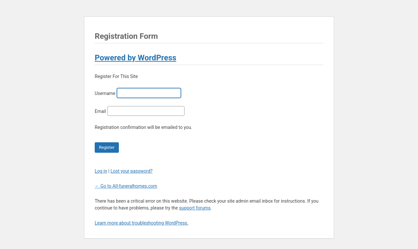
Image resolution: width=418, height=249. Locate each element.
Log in (101, 171)
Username (105, 93)
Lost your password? (131, 171)
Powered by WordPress (135, 57)
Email (100, 111)
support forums (195, 207)
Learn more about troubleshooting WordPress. (141, 223)
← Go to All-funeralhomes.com (126, 186)
